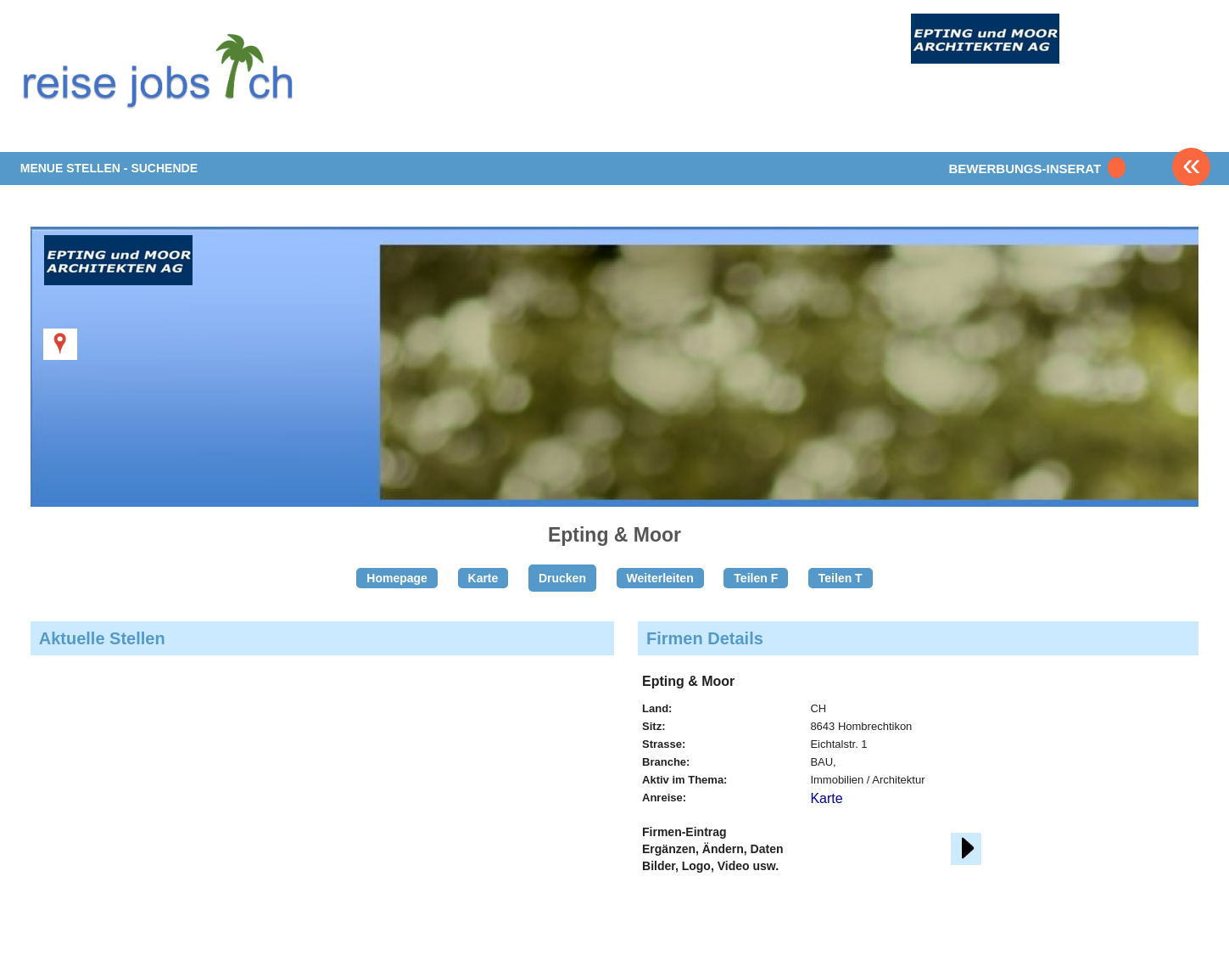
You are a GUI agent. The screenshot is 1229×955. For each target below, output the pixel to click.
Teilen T (840, 578)
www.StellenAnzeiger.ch (165, 68)
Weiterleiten (660, 578)
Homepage (396, 578)
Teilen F (756, 578)
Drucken (562, 578)
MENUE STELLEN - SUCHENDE (109, 168)
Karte (483, 578)
